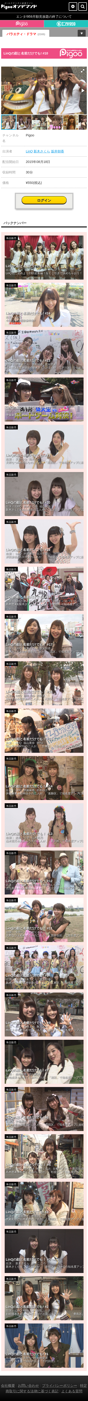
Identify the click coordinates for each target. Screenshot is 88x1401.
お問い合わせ (28, 1385)
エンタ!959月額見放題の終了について (44, 16)
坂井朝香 (57, 151)
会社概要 (8, 1385)
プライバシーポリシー (59, 1385)
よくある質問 (71, 1391)
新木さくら (42, 151)
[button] (82, 70)
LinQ (29, 151)
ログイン (44, 200)
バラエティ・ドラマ (26, 34)
